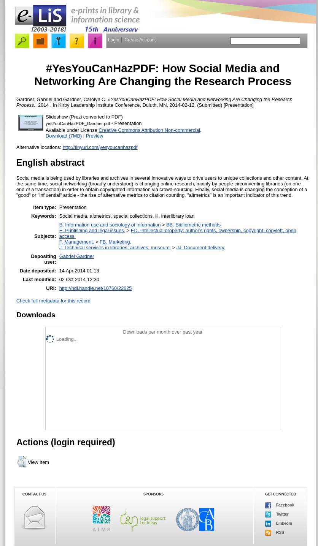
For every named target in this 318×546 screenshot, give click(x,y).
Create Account (140, 40)
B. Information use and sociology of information (110, 225)
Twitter (277, 514)
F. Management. (76, 242)
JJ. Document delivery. (201, 247)
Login (113, 40)
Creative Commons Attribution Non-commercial (149, 130)
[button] (21, 461)
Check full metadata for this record (53, 301)
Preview (94, 136)
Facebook (279, 505)
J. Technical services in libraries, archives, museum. (115, 247)
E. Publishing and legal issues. (92, 230)
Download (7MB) (64, 136)
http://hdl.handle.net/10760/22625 (95, 288)
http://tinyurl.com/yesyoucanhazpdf (100, 147)
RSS (274, 533)
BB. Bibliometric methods (193, 225)
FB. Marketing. (115, 242)
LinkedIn (278, 524)
